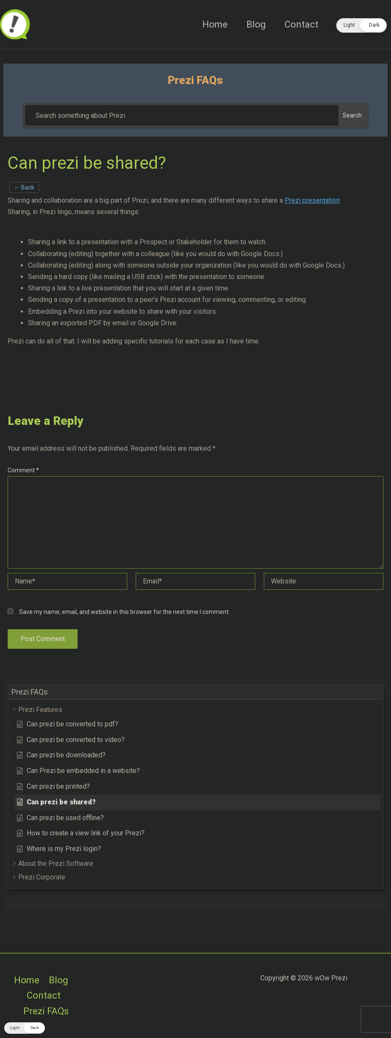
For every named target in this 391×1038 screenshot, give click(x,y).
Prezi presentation (312, 200)
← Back (24, 187)
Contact (301, 24)
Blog (256, 24)
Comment (23, 470)
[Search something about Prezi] (181, 115)
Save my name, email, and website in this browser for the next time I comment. (124, 611)
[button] (361, 25)
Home (215, 24)
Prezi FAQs (46, 1011)
